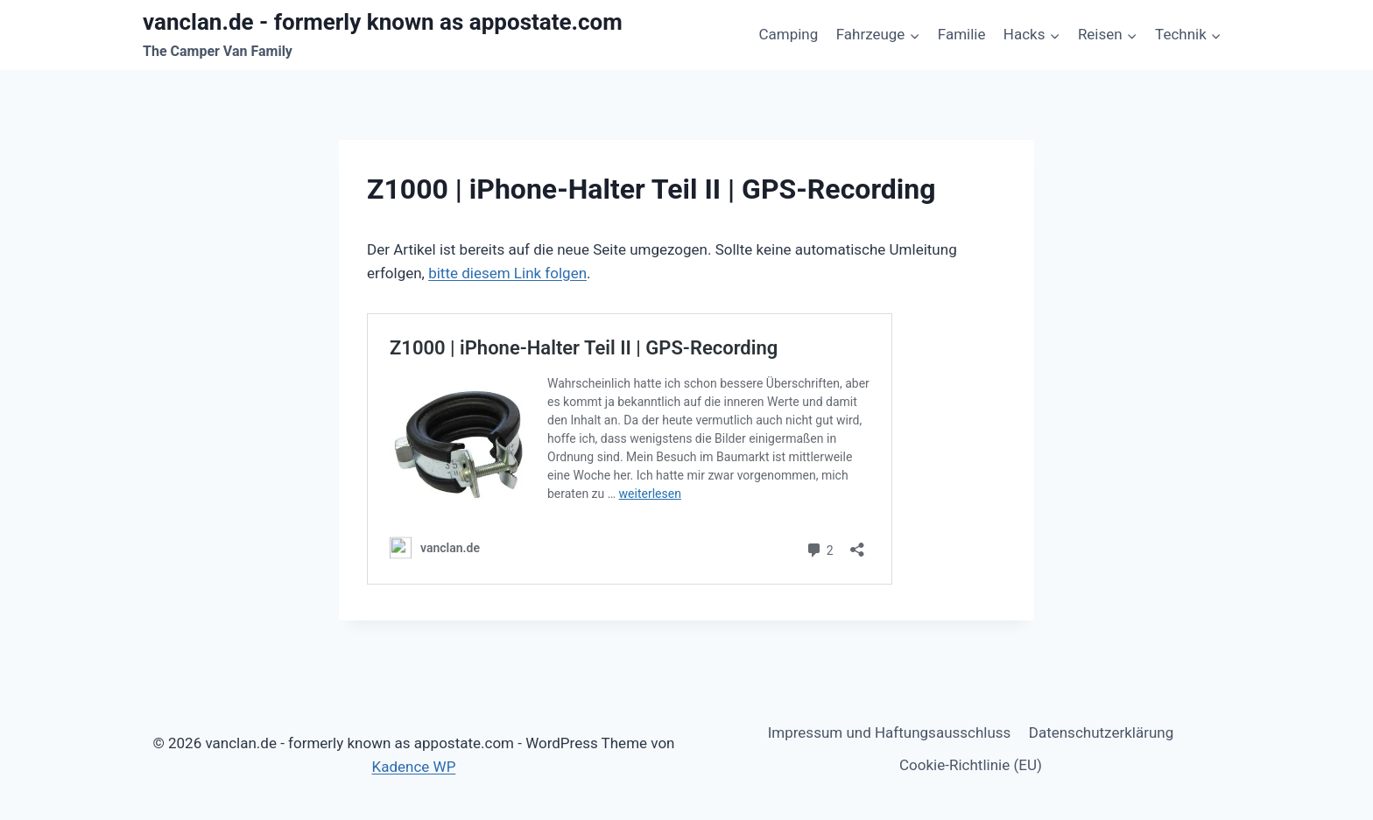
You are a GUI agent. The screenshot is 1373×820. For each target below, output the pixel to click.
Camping (788, 34)
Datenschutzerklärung (1101, 732)
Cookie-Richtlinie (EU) (970, 765)
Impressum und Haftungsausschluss (889, 732)
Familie (962, 34)
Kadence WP (414, 766)
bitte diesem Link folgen (507, 273)
